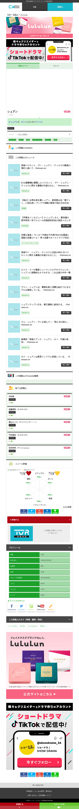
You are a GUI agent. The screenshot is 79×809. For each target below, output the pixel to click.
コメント (56, 66)
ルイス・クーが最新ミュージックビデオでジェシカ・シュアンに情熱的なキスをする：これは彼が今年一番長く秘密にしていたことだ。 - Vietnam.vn (45, 273)
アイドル (39, 122)
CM (34, 7)
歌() (22, 626)
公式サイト (35, 603)
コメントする (59, 806)
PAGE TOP (39, 785)
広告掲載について (45, 795)
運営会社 (49, 791)
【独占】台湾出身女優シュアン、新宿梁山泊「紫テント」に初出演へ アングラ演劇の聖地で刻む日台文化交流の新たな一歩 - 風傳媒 (45, 203)
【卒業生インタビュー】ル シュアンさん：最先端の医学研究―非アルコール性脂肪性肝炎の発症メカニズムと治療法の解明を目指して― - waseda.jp (45, 220)
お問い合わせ (32, 795)
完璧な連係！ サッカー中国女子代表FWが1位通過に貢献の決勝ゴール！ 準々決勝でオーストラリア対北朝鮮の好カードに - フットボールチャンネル (45, 238)
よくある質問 (39, 791)
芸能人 (60, 7)
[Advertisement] (39, 89)
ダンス (24, 122)
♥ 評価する (14, 520)
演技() (42, 626)
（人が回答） (19, 134)
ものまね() (32, 626)
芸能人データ (23, 66)
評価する (20, 806)
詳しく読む (66, 173)
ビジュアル (13, 122)
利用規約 (29, 791)
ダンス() (13, 626)
